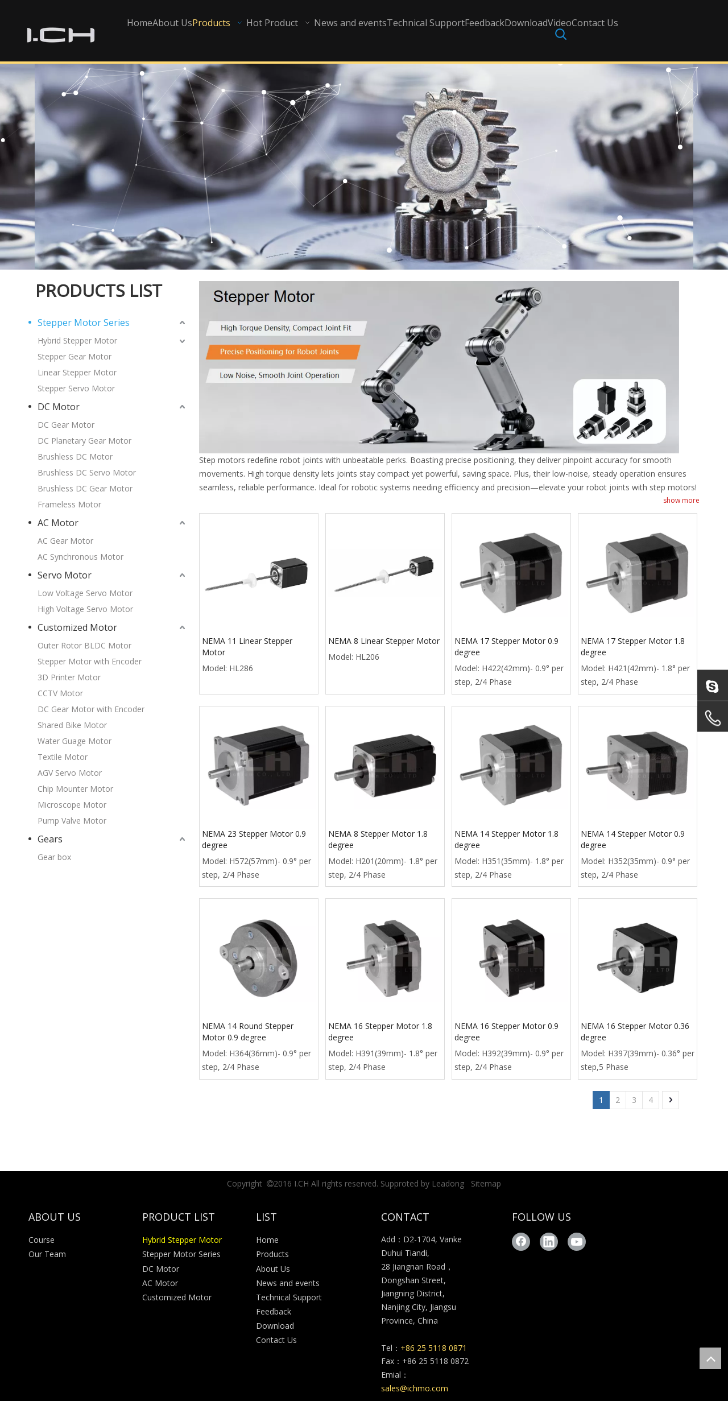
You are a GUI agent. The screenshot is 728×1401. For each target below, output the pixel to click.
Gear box (54, 857)
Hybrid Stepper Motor (77, 340)
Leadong (448, 1183)
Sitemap (486, 1183)
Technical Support (289, 1297)
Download (275, 1325)
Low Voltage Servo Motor (85, 593)
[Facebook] (521, 1242)
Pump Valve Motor (72, 820)
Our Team (47, 1254)
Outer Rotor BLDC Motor (84, 645)
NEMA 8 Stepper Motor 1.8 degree (378, 839)
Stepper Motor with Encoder (90, 661)
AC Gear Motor (65, 540)
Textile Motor (63, 756)
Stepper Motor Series (84, 322)
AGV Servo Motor (70, 772)
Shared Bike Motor (72, 725)
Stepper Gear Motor (74, 356)
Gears (50, 839)
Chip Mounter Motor (75, 788)
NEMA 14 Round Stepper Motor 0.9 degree (247, 1031)
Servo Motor (65, 575)
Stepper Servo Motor (76, 388)
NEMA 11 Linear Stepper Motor (247, 646)
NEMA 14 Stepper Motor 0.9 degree (633, 839)
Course (41, 1239)
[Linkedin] (549, 1242)
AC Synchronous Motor (80, 556)
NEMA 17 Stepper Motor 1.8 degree (633, 646)
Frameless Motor (69, 504)
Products (272, 1254)
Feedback (273, 1311)
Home (267, 1239)
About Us (273, 1268)
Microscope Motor (72, 804)
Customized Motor (77, 627)
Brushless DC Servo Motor (87, 472)
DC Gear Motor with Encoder (91, 709)
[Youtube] (577, 1242)
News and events (288, 1283)
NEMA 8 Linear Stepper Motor (384, 640)
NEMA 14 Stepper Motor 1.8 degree (506, 839)
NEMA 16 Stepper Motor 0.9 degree (506, 1031)
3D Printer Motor (69, 677)
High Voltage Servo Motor (85, 609)
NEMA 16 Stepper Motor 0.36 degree (635, 1031)
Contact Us (276, 1339)
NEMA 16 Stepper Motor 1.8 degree (380, 1031)
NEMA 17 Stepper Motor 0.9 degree (506, 646)
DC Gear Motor (66, 424)
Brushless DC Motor (75, 456)
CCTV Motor (60, 693)
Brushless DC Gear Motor (85, 488)
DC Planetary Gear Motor (84, 440)
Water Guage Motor (74, 740)
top (710, 1358)
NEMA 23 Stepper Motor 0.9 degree (254, 839)
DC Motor (59, 406)
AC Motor (58, 522)
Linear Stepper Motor (77, 372)
